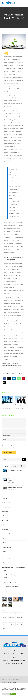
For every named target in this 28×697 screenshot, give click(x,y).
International (12, 365)
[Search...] (12, 459)
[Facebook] (4, 379)
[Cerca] (24, 459)
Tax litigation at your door (15, 487)
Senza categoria (7, 547)
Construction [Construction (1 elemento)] (19, 613)
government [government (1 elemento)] (11, 617)
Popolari (6, 466)
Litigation (11, 367)
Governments (6, 367)
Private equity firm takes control (14, 479)
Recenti (14, 466)
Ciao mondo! (6, 563)
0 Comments (20, 365)
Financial (8, 365)
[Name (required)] (14, 431)
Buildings (5, 511)
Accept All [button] (13, 693)
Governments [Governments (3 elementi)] (19, 617)
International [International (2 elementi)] (5, 624)
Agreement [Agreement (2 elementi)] (5, 613)
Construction (6, 516)
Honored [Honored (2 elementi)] (5, 621)
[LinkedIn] (14, 379)
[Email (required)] (14, 435)
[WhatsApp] (19, 379)
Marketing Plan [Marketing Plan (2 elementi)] (20, 624)
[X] (9, 379)
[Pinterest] (24, 379)
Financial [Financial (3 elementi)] (5, 617)
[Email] (4, 383)
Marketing (5, 538)
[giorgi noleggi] (8, 2)
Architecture (6, 507)
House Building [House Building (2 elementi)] (12, 621)
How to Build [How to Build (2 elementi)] (20, 621)
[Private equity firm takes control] (5, 479)
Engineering (6, 520)
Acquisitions (6, 502)
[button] (3, 403)
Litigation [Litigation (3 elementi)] (12, 624)
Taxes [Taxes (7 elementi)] (4, 628)
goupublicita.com (12, 682)
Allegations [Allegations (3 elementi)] (12, 613)
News (4, 542)
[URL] (14, 439)
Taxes (16, 365)
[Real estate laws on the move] (5, 471)
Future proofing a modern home (11, 582)
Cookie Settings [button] (6, 693)
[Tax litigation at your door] (5, 488)
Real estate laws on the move (15, 470)
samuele (4, 363)
